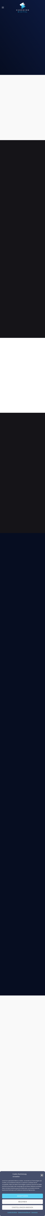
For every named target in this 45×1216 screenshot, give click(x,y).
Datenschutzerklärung (24, 1212)
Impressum (34, 1212)
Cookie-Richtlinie (12, 1212)
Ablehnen (22, 1202)
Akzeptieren (22, 1196)
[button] (42, 1175)
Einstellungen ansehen (22, 1207)
